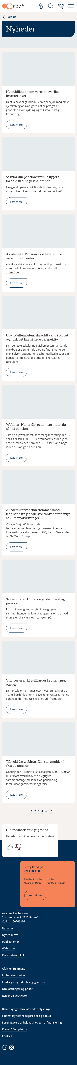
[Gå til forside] (13, 6)
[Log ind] (40, 6)
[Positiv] (8, 847)
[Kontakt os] (61, 6)
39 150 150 (32, 871)
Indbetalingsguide (13, 975)
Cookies (7, 1036)
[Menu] (71, 6)
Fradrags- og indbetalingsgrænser (23, 982)
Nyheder (7, 928)
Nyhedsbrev (10, 935)
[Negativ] (17, 847)
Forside (9, 17)
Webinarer (8, 948)
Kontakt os (35, 895)
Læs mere (16, 125)
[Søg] (51, 6)
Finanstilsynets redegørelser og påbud (26, 1016)
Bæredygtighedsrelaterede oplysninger (27, 1009)
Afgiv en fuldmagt (13, 968)
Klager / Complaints (14, 1029)
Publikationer (10, 942)
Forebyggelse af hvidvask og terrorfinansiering (32, 1022)
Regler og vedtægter (15, 995)
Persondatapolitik (13, 955)
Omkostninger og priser (17, 989)
